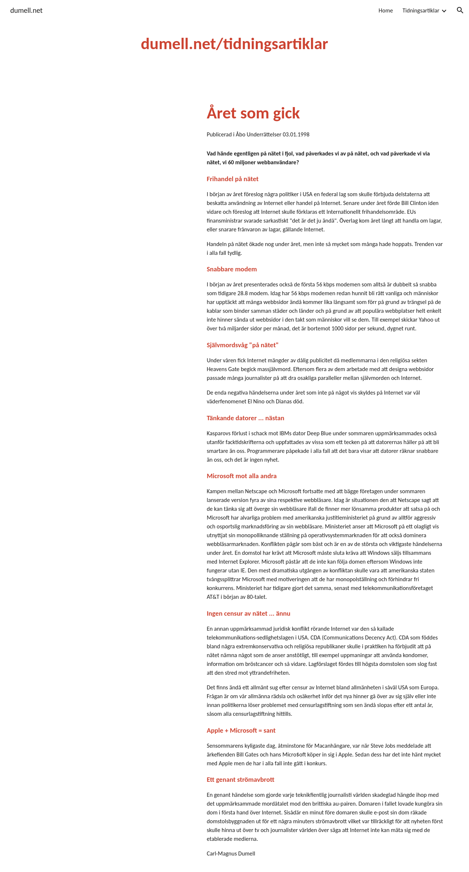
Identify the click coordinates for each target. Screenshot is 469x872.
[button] (460, 10)
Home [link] (385, 10)
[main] (234, 43)
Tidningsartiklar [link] (421, 10)
